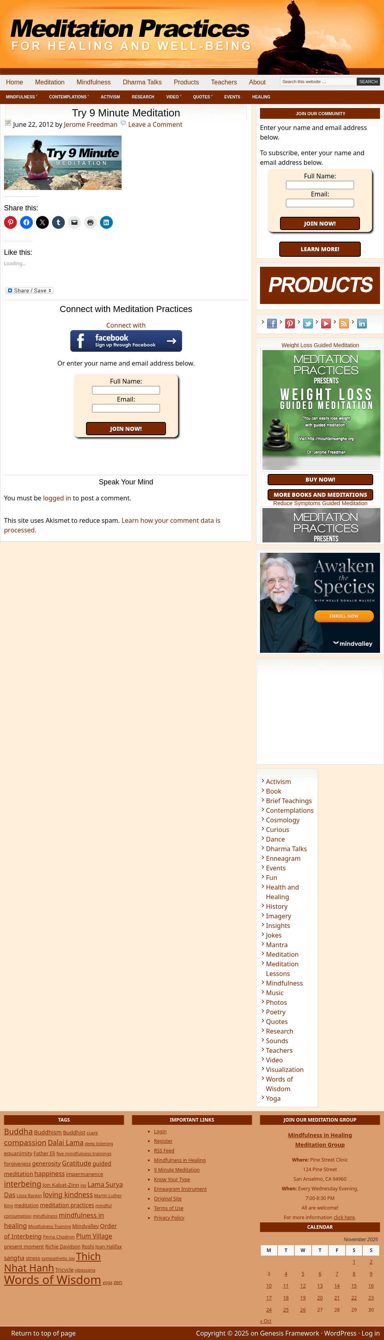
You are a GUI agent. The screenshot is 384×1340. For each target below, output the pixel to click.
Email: (126, 399)
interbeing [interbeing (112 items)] (22, 1184)
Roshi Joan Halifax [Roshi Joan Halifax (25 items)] (102, 1246)
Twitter (308, 323)
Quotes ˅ (202, 97)
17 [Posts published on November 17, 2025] (269, 1297)
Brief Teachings (289, 800)
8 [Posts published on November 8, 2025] (354, 1273)
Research (143, 97)
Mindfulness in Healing (180, 1160)
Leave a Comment (155, 124)
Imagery (278, 916)
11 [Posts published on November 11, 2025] (286, 1285)
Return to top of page (43, 1333)
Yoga (273, 1098)
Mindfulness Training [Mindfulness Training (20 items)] (49, 1226)
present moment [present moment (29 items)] (24, 1246)
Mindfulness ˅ (21, 97)
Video (274, 1060)
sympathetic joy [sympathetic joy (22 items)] (58, 1258)
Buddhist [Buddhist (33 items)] (74, 1132)
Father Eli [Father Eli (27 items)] (44, 1153)
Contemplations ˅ (69, 97)
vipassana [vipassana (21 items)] (85, 1270)
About (257, 82)
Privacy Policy (169, 1217)
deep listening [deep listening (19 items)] (99, 1143)
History (277, 906)
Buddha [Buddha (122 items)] (18, 1131)
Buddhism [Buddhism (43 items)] (48, 1132)
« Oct (266, 1321)
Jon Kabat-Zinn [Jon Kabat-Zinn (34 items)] (60, 1184)
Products (186, 82)
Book (273, 791)
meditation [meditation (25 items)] (26, 1205)
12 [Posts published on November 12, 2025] (303, 1285)
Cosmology (283, 820)
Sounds (277, 1040)
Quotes (277, 1021)
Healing (261, 97)
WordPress (340, 1333)
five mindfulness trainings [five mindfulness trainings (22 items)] (84, 1153)
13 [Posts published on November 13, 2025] (320, 1285)
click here (344, 1217)
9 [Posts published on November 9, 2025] (371, 1273)
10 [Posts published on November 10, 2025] (269, 1285)
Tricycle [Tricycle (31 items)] (65, 1269)
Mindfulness (94, 82)
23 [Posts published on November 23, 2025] (371, 1297)
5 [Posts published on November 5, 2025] (303, 1273)
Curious (277, 829)
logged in (57, 498)
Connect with (126, 336)
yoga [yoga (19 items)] (107, 1282)
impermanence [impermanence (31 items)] (84, 1174)
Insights (278, 925)
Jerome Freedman (91, 124)
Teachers (224, 82)
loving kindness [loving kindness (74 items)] (68, 1194)
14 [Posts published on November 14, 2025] (337, 1285)
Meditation (50, 82)
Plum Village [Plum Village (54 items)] (94, 1236)
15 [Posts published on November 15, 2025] (354, 1285)
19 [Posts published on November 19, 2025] (303, 1297)
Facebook (272, 323)
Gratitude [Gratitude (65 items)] (77, 1163)
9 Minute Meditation (177, 1169)
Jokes (274, 935)
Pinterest (290, 323)
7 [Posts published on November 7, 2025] (337, 1273)
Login (160, 1131)
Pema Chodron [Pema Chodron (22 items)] (58, 1237)
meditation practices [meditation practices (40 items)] (67, 1205)
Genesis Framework (289, 1333)
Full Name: (126, 381)
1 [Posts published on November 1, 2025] (354, 1261)
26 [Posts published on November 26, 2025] (303, 1309)
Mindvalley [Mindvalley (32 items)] (85, 1226)
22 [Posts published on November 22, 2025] (354, 1297)
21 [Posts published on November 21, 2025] (337, 1297)
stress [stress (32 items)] (33, 1258)
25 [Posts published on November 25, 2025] (286, 1309)
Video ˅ (173, 97)
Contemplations (290, 810)
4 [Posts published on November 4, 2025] (285, 1273)
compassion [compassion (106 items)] (25, 1142)
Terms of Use (168, 1208)
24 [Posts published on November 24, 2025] (269, 1309)
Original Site (168, 1198)
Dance (275, 839)
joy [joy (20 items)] (83, 1185)
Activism (110, 97)
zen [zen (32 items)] (118, 1282)
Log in (371, 1333)
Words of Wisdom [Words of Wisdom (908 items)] (52, 1280)
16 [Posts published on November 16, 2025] (371, 1285)
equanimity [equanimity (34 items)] (18, 1153)
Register (163, 1141)
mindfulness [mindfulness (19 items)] (45, 1216)
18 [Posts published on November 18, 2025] (286, 1297)
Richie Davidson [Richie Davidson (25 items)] (62, 1246)
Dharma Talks (142, 82)
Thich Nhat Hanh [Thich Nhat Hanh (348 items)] (52, 1262)
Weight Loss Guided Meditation (320, 345)
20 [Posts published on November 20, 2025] (320, 1297)
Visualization (285, 1069)
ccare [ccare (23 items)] (92, 1133)
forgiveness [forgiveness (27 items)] (17, 1163)
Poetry (276, 1012)
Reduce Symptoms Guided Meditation (320, 503)
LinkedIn (362, 323)
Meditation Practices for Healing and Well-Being (92, 28)
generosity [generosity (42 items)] (46, 1163)
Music (275, 992)
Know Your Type (172, 1179)
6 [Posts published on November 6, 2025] (320, 1273)
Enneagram (283, 858)
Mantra (277, 944)
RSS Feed (344, 323)
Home (14, 82)
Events (232, 97)
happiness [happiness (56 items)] (49, 1173)
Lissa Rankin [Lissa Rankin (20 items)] (29, 1195)
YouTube (326, 323)
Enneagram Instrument (180, 1189)
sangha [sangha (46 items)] (14, 1258)
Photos (276, 1002)
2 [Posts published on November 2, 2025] (371, 1261)
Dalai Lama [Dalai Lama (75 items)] (65, 1142)
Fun (271, 877)
